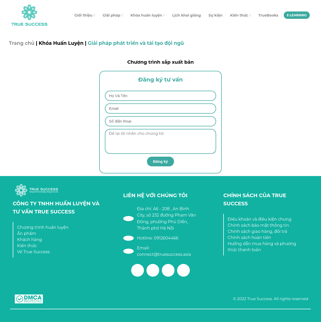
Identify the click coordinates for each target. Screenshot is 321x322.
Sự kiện (215, 15)
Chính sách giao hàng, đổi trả (257, 231)
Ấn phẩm (26, 233)
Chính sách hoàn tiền (249, 237)
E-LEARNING (297, 15)
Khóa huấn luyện (146, 15)
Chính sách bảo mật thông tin (258, 225)
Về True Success (33, 251)
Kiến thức (239, 15)
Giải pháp (111, 15)
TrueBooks (268, 15)
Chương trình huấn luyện (43, 227)
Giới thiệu (84, 15)
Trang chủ (21, 43)
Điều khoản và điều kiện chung (259, 219)
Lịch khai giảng (186, 15)
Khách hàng (29, 239)
